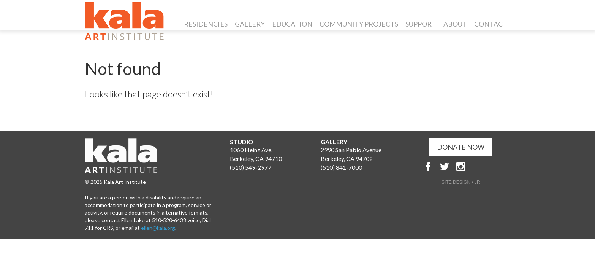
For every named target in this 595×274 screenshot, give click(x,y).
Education (292, 24)
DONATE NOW (460, 147)
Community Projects (359, 24)
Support (420, 24)
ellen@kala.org (158, 228)
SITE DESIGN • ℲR (461, 182)
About (455, 24)
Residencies (206, 24)
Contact (490, 24)
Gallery (250, 24)
